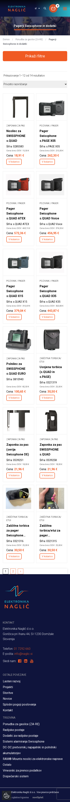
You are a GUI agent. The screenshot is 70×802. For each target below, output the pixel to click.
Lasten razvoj (11, 681)
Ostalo (7, 764)
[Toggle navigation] (65, 9)
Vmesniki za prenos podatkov (22, 770)
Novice (7, 698)
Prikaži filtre (35, 56)
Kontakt (8, 710)
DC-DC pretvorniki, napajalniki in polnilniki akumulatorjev (29, 750)
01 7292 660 (22, 649)
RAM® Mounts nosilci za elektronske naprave (33, 759)
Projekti (8, 687)
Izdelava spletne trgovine (25, 797)
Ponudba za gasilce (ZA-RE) (29, 39)
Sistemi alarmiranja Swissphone (23, 741)
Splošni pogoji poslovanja (19, 704)
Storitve (8, 693)
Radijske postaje (13, 730)
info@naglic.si (23, 654)
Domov (6, 39)
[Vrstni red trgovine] (35, 84)
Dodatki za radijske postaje (20, 735)
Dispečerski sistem (16, 776)
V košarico (14, 161)
